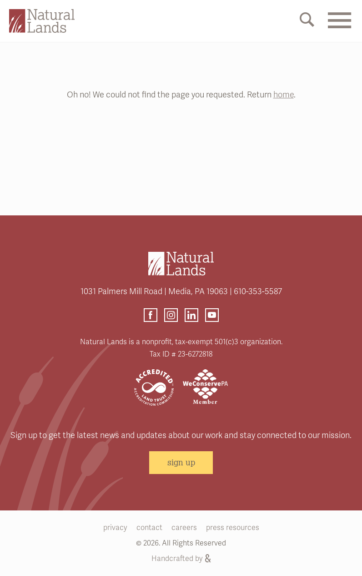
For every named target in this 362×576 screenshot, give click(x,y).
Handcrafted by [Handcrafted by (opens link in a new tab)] (181, 558)
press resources (232, 527)
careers (184, 527)
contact (149, 527)
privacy (115, 527)
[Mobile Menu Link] (339, 26)
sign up (181, 462)
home (283, 95)
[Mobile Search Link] (307, 21)
